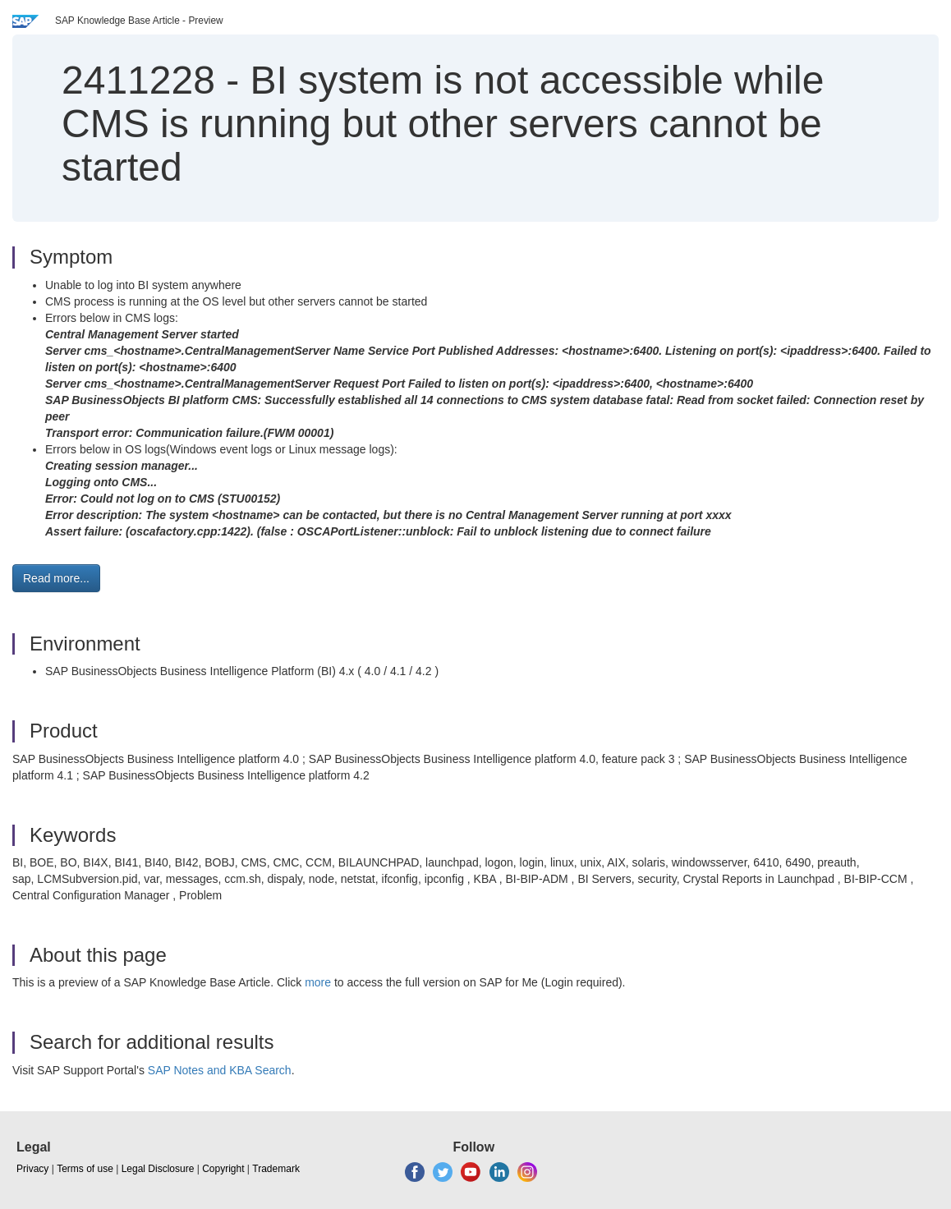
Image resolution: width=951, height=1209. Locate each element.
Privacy (32, 1169)
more (318, 982)
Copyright (223, 1169)
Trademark (276, 1169)
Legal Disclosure (158, 1169)
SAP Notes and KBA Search (220, 1070)
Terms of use (85, 1169)
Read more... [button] (56, 578)
